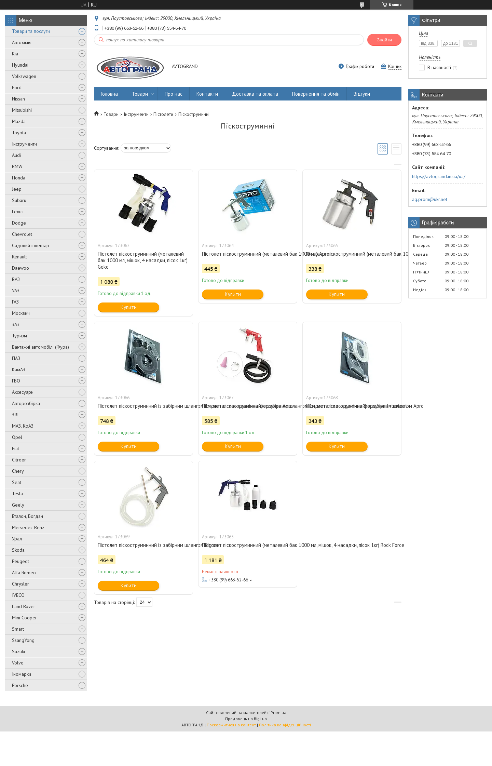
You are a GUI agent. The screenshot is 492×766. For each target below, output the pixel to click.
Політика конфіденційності (285, 724)
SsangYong (23, 640)
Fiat (15, 448)
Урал (17, 539)
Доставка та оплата (255, 93)
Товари (140, 93)
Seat (16, 482)
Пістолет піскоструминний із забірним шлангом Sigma (143, 545)
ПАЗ (16, 358)
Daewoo (20, 268)
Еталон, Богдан (27, 516)
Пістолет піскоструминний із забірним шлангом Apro (352, 406)
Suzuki (18, 651)
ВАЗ (16, 279)
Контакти (207, 93)
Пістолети (163, 114)
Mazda (19, 121)
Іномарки (21, 674)
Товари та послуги (31, 31)
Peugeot (20, 561)
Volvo (18, 663)
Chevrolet (22, 234)
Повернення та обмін (316, 93)
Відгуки (362, 93)
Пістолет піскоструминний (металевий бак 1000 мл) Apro (247, 254)
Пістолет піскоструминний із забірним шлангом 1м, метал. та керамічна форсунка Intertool (247, 406)
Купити (129, 307)
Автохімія (21, 42)
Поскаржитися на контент (231, 724)
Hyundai (20, 65)
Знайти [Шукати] (384, 39)
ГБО (16, 381)
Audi (16, 155)
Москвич (21, 313)
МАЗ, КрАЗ (22, 426)
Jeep (17, 189)
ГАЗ (15, 302)
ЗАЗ (15, 324)
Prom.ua (278, 712)
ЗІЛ (15, 415)
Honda (18, 178)
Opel (17, 437)
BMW (17, 166)
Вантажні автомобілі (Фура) (40, 347)
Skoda (18, 550)
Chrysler (20, 584)
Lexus (18, 212)
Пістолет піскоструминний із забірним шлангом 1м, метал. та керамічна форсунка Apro (143, 406)
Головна (109, 93)
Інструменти (24, 144)
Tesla (17, 493)
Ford (17, 87)
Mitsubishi (22, 110)
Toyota (19, 133)
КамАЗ (18, 369)
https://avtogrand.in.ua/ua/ (438, 176)
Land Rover (23, 606)
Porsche (20, 685)
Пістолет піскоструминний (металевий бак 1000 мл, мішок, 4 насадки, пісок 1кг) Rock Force (247, 545)
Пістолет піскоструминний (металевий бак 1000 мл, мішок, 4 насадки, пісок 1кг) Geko (143, 260)
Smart (18, 629)
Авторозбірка (26, 403)
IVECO (18, 595)
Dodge (19, 223)
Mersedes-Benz (28, 527)
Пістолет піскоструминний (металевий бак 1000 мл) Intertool (352, 254)
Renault (19, 257)
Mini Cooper (24, 618)
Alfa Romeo (24, 572)
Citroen (19, 460)
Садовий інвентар (30, 245)
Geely (18, 505)
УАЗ (15, 290)
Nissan (18, 99)
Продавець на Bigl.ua (246, 718)
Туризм (19, 336)
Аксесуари (22, 392)
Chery (18, 471)
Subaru (19, 200)
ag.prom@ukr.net (429, 199)
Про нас (173, 93)
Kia (15, 54)
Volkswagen (24, 76)
